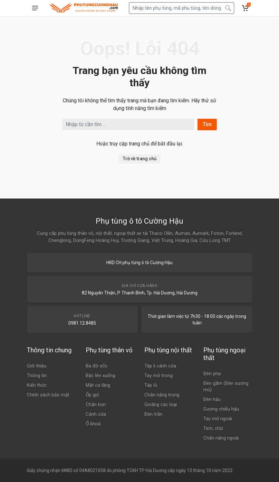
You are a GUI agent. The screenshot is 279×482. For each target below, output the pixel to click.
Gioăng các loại (160, 404)
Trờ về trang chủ (140, 158)
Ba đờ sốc (97, 366)
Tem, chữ (213, 428)
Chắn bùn (96, 404)
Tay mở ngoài (217, 419)
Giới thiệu (36, 366)
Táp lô (150, 385)
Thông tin (37, 375)
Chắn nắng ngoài (221, 438)
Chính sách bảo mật (48, 395)
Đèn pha (212, 373)
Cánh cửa (96, 414)
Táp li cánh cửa (160, 366)
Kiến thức (37, 385)
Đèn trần (153, 414)
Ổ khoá (93, 424)
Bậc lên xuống (100, 375)
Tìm (207, 124)
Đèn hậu (212, 399)
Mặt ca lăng (98, 385)
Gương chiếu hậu (221, 409)
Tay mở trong (158, 375)
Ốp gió (92, 395)
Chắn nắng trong (161, 395)
